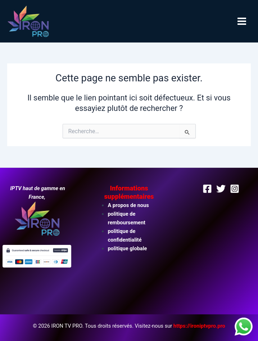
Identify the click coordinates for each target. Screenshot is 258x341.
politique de (121, 214)
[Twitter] (221, 188)
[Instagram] (234, 188)
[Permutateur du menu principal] (242, 21)
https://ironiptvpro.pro (199, 326)
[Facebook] (207, 188)
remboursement (126, 222)
